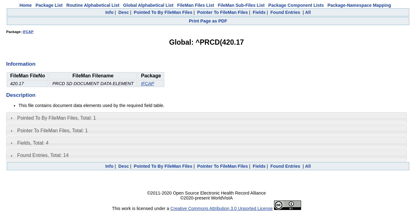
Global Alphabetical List (148, 5)
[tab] (206, 118)
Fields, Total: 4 (33, 143)
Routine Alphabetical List (92, 5)
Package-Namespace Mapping (359, 5)
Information (20, 64)
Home (25, 5)
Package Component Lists (296, 5)
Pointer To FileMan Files (222, 12)
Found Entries (285, 12)
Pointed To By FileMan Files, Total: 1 (56, 118)
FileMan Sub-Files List (241, 5)
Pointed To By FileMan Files (163, 12)
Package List (49, 5)
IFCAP (28, 32)
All (308, 12)
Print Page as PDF (208, 20)
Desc (123, 12)
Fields (259, 12)
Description (20, 95)
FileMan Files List (195, 5)
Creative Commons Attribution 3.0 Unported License (221, 208)
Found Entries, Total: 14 (43, 155)
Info (109, 12)
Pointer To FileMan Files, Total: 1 (52, 130)
